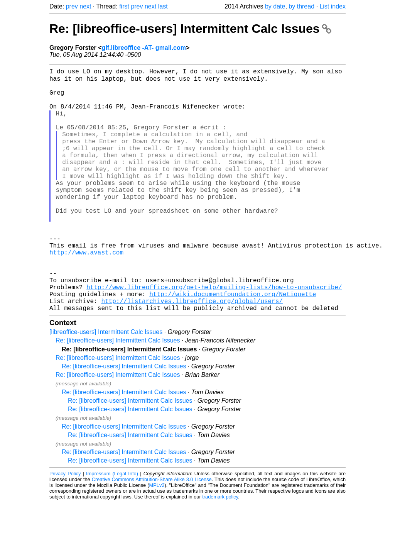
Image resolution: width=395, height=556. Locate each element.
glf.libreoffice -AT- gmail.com (144, 47)
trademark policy (220, 550)
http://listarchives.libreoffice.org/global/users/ (191, 352)
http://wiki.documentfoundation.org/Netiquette (232, 344)
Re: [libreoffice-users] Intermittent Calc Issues (190, 29)
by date (275, 6)
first (124, 6)
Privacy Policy (65, 527)
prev (72, 6)
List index (332, 6)
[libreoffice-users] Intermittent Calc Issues (105, 385)
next (85, 6)
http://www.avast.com (86, 293)
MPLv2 (157, 538)
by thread (301, 6)
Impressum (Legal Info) (112, 527)
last (163, 6)
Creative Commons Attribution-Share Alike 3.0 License (152, 533)
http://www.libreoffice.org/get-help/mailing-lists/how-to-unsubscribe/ (214, 335)
